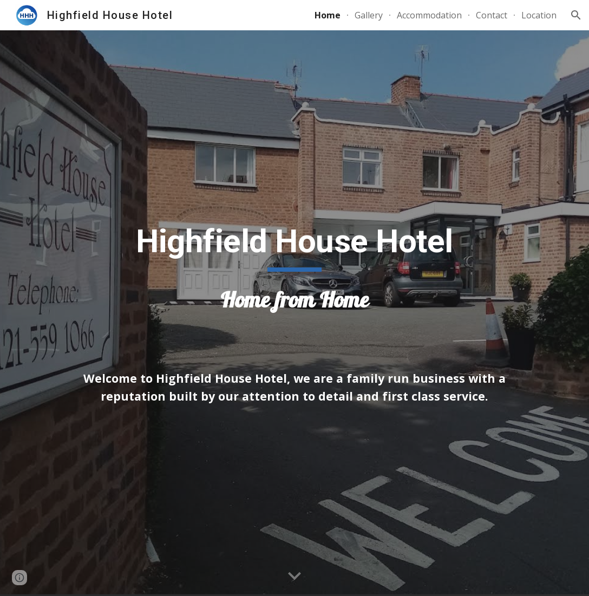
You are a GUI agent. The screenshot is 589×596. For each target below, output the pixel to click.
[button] (576, 15)
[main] (294, 273)
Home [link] (328, 15)
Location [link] (539, 15)
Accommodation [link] (429, 15)
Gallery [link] (369, 15)
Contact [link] (491, 15)
